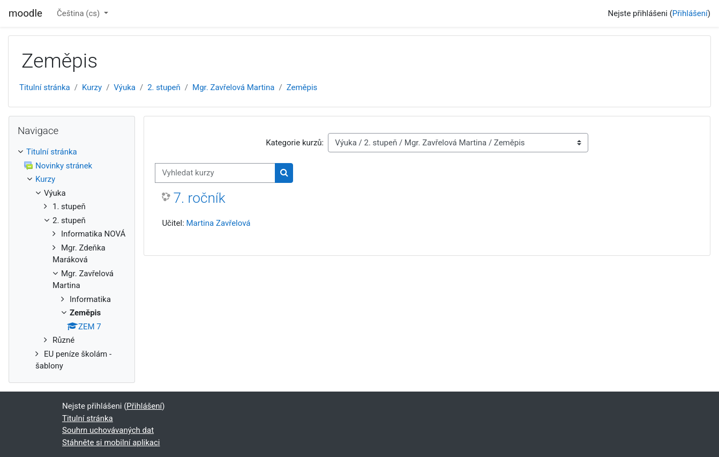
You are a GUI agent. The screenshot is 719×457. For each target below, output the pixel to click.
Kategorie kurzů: (295, 143)
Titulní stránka (44, 87)
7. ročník (199, 198)
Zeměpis (302, 87)
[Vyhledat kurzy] (215, 173)
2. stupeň (164, 87)
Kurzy (92, 87)
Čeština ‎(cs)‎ (79, 13)
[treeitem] (72, 259)
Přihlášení (690, 13)
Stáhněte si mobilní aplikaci (111, 442)
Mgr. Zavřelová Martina (233, 87)
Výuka (125, 87)
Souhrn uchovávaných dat (108, 430)
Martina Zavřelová (218, 223)
